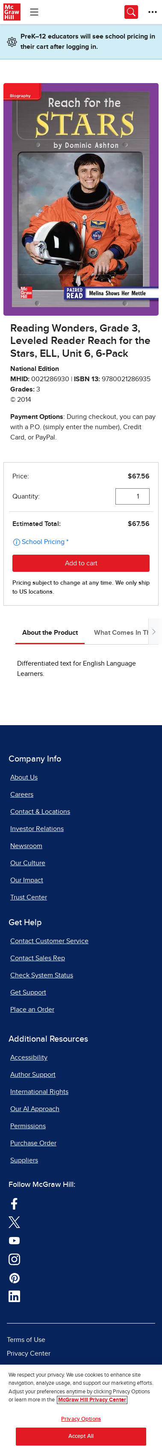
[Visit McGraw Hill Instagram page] (14, 1258)
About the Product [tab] (50, 632)
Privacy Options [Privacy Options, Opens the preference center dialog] (81, 1419)
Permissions (28, 1126)
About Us (24, 777)
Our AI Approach (34, 1108)
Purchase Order (33, 1143)
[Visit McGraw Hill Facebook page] (14, 1203)
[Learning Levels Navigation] (34, 12)
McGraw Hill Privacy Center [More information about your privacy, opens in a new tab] (92, 1400)
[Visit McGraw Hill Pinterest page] (14, 1277)
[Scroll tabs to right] (153, 631)
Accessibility (28, 1057)
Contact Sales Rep (37, 958)
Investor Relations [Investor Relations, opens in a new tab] (37, 828)
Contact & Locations (40, 811)
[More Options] (153, 12)
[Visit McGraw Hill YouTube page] (14, 1240)
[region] (81, 1408)
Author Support (33, 1074)
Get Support (28, 992)
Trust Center (28, 897)
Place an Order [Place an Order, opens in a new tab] (32, 1009)
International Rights (39, 1091)
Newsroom (26, 846)
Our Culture (27, 863)
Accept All (81, 1436)
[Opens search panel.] (131, 12)
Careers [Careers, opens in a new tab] (21, 794)
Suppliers (24, 1160)
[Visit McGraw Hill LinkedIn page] (14, 1296)
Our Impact (26, 880)
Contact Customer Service (49, 941)
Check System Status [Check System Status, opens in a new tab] (41, 975)
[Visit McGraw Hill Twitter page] (14, 1222)
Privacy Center (28, 1353)
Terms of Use (26, 1339)
